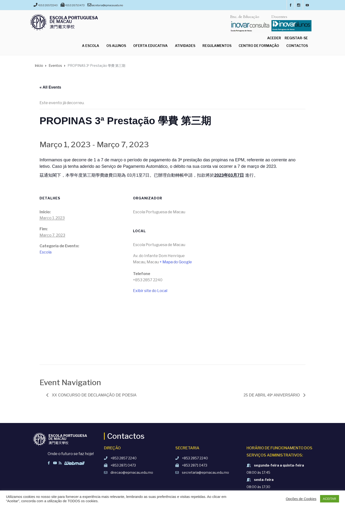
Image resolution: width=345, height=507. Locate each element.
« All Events (50, 87)
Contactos (297, 46)
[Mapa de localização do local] (172, 331)
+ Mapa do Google (176, 262)
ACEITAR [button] (329, 499)
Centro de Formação (259, 46)
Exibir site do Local (150, 290)
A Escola (90, 46)
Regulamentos (216, 46)
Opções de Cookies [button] (301, 499)
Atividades (185, 46)
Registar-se (296, 38)
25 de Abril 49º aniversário (272, 395)
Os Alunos (116, 46)
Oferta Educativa (150, 46)
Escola (46, 252)
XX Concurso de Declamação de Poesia (93, 395)
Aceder (274, 38)
